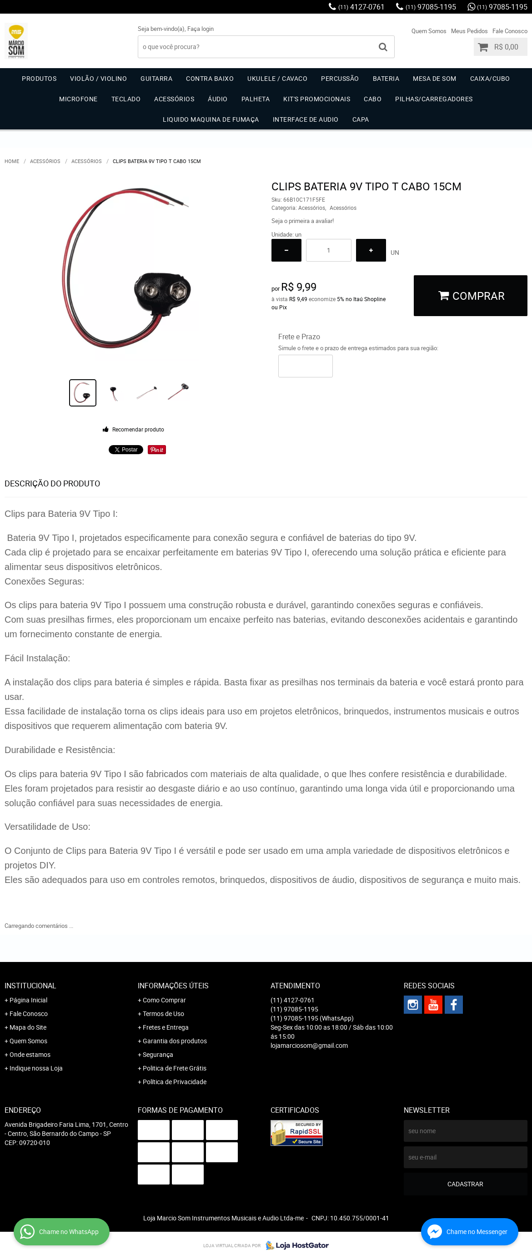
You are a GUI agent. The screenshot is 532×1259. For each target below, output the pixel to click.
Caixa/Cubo (490, 78)
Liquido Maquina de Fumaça (211, 119)
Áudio (218, 98)
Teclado (126, 98)
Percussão (340, 78)
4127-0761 (361, 7)
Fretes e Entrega (166, 1027)
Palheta (255, 98)
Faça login (200, 29)
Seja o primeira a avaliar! (302, 221)
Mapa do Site (28, 1027)
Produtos (39, 78)
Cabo (372, 98)
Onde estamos (30, 1054)
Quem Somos (429, 31)
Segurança (158, 1054)
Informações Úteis (173, 986)
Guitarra (156, 78)
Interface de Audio (306, 119)
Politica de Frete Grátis (174, 1068)
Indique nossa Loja (36, 1068)
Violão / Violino (98, 78)
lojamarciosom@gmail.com (309, 1045)
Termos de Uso (163, 1013)
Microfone (78, 98)
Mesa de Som (435, 78)
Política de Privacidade (174, 1081)
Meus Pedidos (469, 31)
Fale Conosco (509, 31)
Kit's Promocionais (316, 98)
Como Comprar (164, 1000)
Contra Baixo (210, 78)
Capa (360, 119)
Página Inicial (28, 1000)
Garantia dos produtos (175, 1040)
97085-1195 (431, 7)
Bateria (386, 78)
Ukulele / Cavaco (277, 78)
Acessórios (174, 98)
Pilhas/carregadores (434, 98)
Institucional (30, 986)
